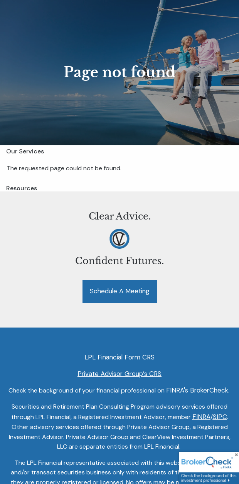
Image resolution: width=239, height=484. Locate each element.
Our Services (25, 151)
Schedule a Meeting (120, 291)
